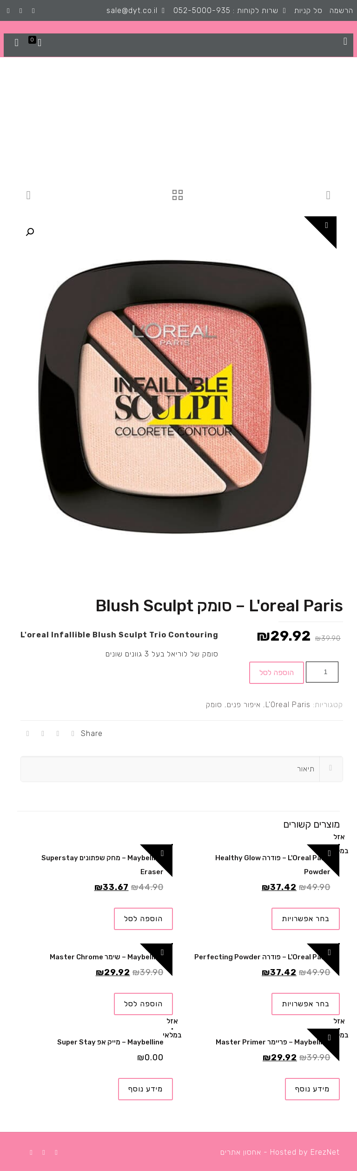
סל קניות (308, 10)
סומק (214, 704)
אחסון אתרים (240, 1152)
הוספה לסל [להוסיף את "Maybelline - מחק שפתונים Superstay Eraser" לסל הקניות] (143, 918)
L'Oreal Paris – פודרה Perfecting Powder (262, 957)
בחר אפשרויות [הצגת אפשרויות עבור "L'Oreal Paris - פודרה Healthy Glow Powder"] (306, 918)
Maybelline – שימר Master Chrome (107, 957)
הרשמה (341, 10)
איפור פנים (244, 704)
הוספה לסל (276, 672)
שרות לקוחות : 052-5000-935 (225, 10)
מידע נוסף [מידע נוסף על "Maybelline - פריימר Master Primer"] (312, 1088)
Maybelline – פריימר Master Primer (273, 1042)
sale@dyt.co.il (132, 10)
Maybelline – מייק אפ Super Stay (110, 1042)
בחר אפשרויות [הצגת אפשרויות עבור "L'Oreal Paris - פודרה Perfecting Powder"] (306, 1003)
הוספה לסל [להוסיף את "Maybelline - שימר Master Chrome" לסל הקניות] (143, 1003)
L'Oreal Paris (288, 704)
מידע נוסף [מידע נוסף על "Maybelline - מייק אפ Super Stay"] (145, 1088)
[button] (29, 232)
